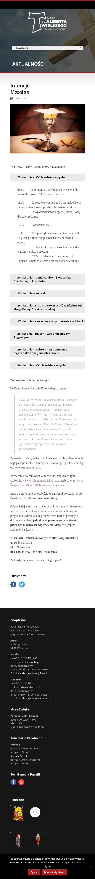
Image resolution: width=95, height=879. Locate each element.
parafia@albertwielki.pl (26, 662)
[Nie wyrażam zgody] (90, 867)
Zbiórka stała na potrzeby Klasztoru (30, 698)
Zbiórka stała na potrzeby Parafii (29, 673)
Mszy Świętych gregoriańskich (35, 480)
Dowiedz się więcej (54, 872)
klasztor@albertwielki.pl (26, 687)
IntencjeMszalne (20, 88)
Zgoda (34, 872)
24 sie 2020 (20, 98)
